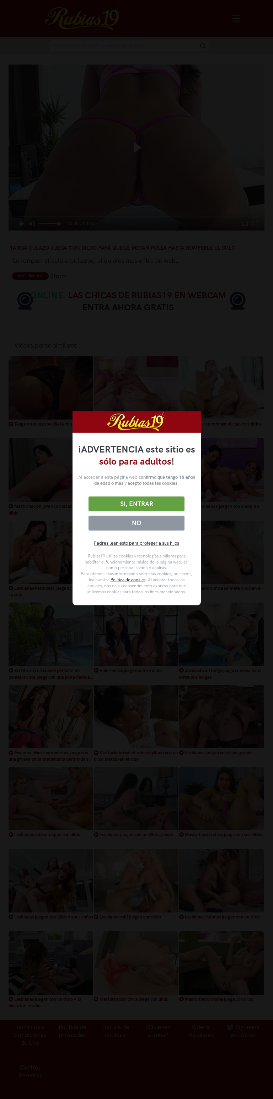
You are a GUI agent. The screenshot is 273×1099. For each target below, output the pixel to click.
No (136, 523)
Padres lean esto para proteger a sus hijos (136, 543)
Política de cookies (128, 579)
